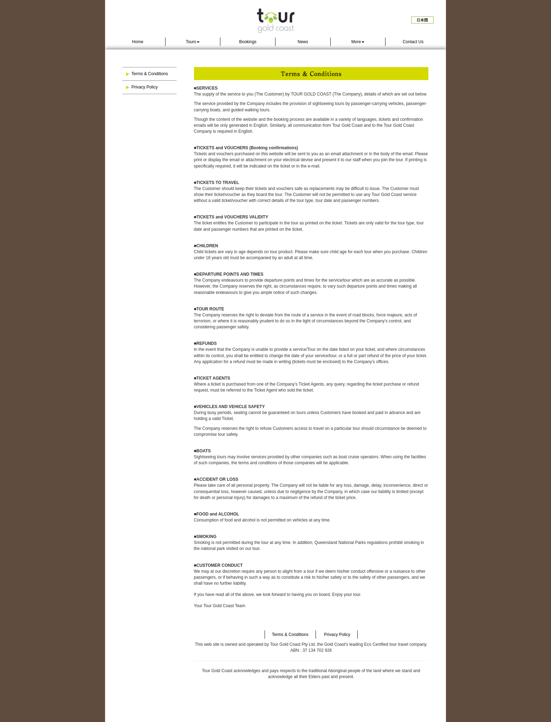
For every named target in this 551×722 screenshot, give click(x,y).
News (303, 41)
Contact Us (413, 41)
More (357, 41)
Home (137, 41)
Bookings (247, 41)
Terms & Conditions (149, 73)
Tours (193, 41)
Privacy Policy (144, 87)
